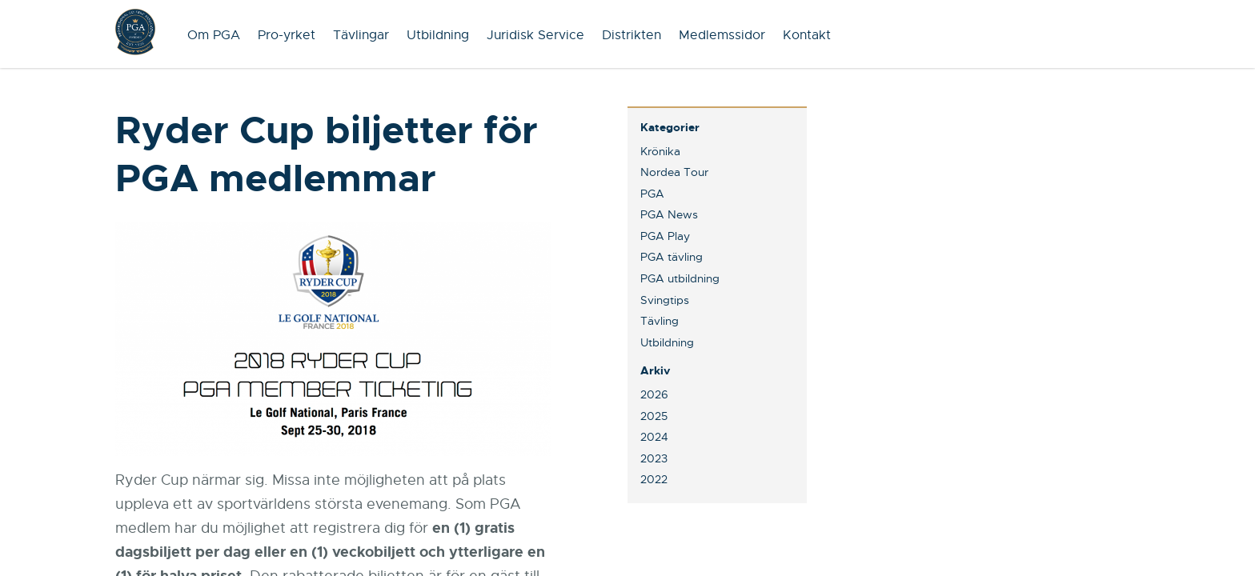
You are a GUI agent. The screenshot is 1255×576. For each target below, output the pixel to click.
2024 (654, 437)
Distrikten (631, 35)
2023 (654, 458)
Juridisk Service (535, 35)
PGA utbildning (680, 278)
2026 (654, 394)
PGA (652, 193)
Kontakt (807, 35)
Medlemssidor (722, 35)
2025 (654, 416)
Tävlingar (361, 35)
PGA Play (665, 236)
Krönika (660, 151)
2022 (654, 479)
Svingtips (664, 300)
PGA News (669, 214)
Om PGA (213, 35)
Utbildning (438, 35)
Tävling (659, 321)
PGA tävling (671, 257)
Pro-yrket (286, 35)
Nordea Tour (674, 172)
